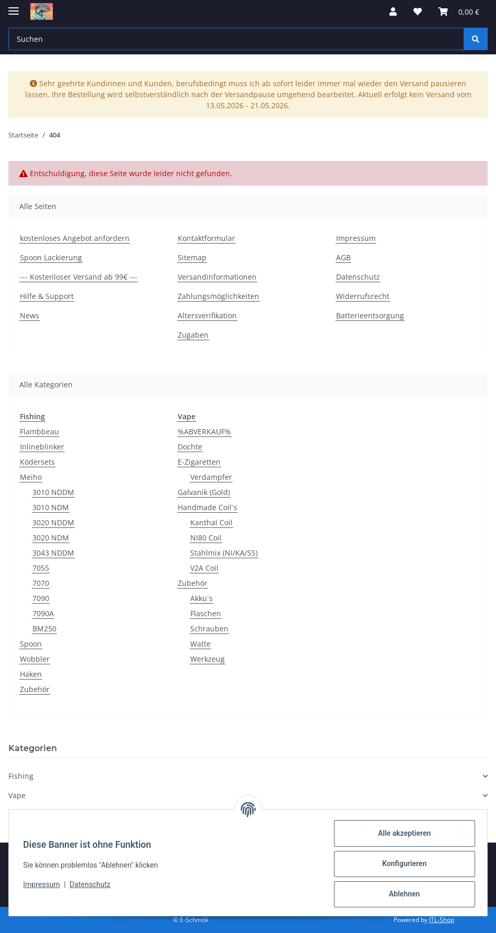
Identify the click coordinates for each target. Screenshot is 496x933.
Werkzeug (207, 659)
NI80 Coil (206, 538)
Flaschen (205, 613)
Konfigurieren (401, 863)
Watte (200, 644)
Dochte (190, 447)
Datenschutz (92, 884)
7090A (43, 613)
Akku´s (201, 598)
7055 (40, 568)
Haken (31, 674)
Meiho (31, 477)
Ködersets (37, 462)
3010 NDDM (53, 492)
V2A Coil (204, 568)
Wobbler (35, 659)
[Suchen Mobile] (236, 39)
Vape (17, 795)
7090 (40, 598)
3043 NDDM (53, 553)
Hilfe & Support (47, 296)
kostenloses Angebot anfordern (75, 238)
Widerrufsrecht (362, 296)
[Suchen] (476, 39)
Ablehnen (401, 894)
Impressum (44, 884)
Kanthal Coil (211, 522)
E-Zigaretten (199, 462)
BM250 (44, 628)
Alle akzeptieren (401, 833)
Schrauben (209, 628)
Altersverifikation (207, 315)
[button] (393, 11)
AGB (343, 257)
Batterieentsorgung (370, 315)
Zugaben (193, 335)
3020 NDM (50, 538)
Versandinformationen (217, 277)
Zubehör (35, 689)
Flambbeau (39, 431)
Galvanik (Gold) (204, 492)
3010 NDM (50, 507)
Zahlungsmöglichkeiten (218, 296)
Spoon (31, 644)
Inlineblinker (42, 447)
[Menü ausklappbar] (13, 6)
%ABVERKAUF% (204, 431)
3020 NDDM (53, 522)
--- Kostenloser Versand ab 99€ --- (78, 277)
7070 (40, 583)
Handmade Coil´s (207, 507)
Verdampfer (211, 477)
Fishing (20, 776)
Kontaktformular (206, 238)
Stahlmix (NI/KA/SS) (224, 553)
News (29, 315)
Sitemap (192, 257)
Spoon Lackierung (51, 257)
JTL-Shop (441, 919)
